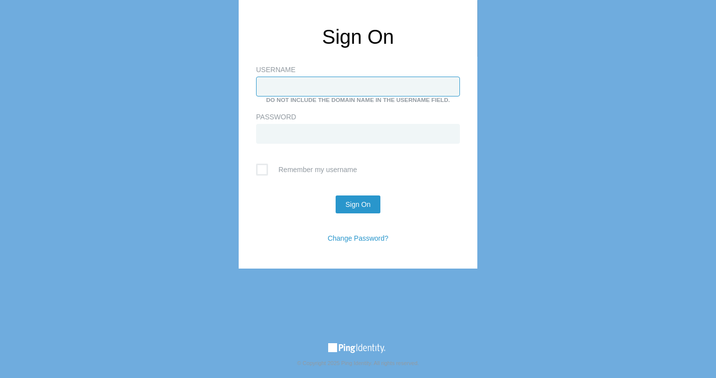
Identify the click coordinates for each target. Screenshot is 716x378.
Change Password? (358, 238)
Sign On (358, 204)
